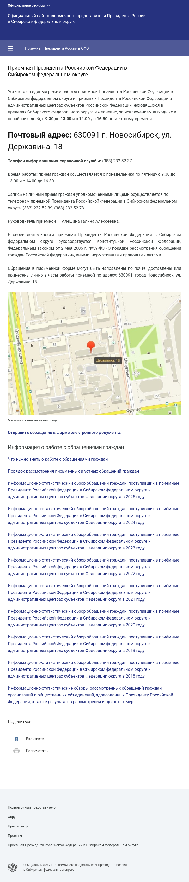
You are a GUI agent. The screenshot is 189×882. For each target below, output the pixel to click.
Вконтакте (29, 739)
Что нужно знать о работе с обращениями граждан (58, 459)
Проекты (15, 836)
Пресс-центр (18, 826)
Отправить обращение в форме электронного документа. (64, 432)
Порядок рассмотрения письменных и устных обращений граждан (73, 471)
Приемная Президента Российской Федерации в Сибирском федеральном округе (73, 845)
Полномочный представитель (32, 807)
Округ (12, 817)
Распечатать (30, 751)
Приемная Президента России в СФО (57, 48)
